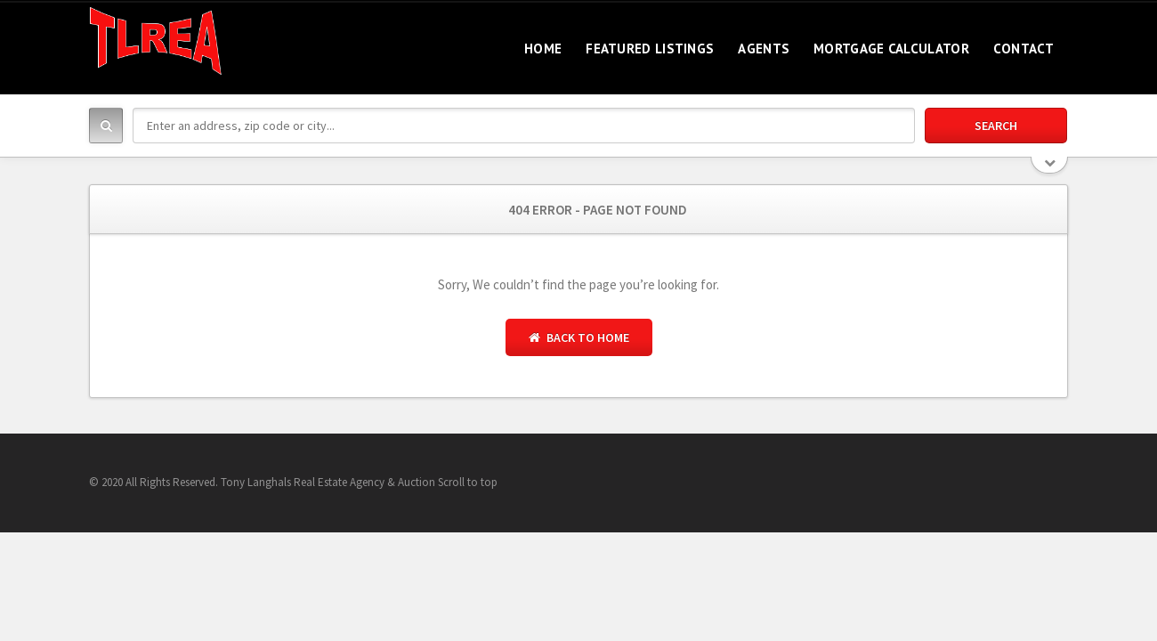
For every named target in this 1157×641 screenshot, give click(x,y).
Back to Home (579, 337)
